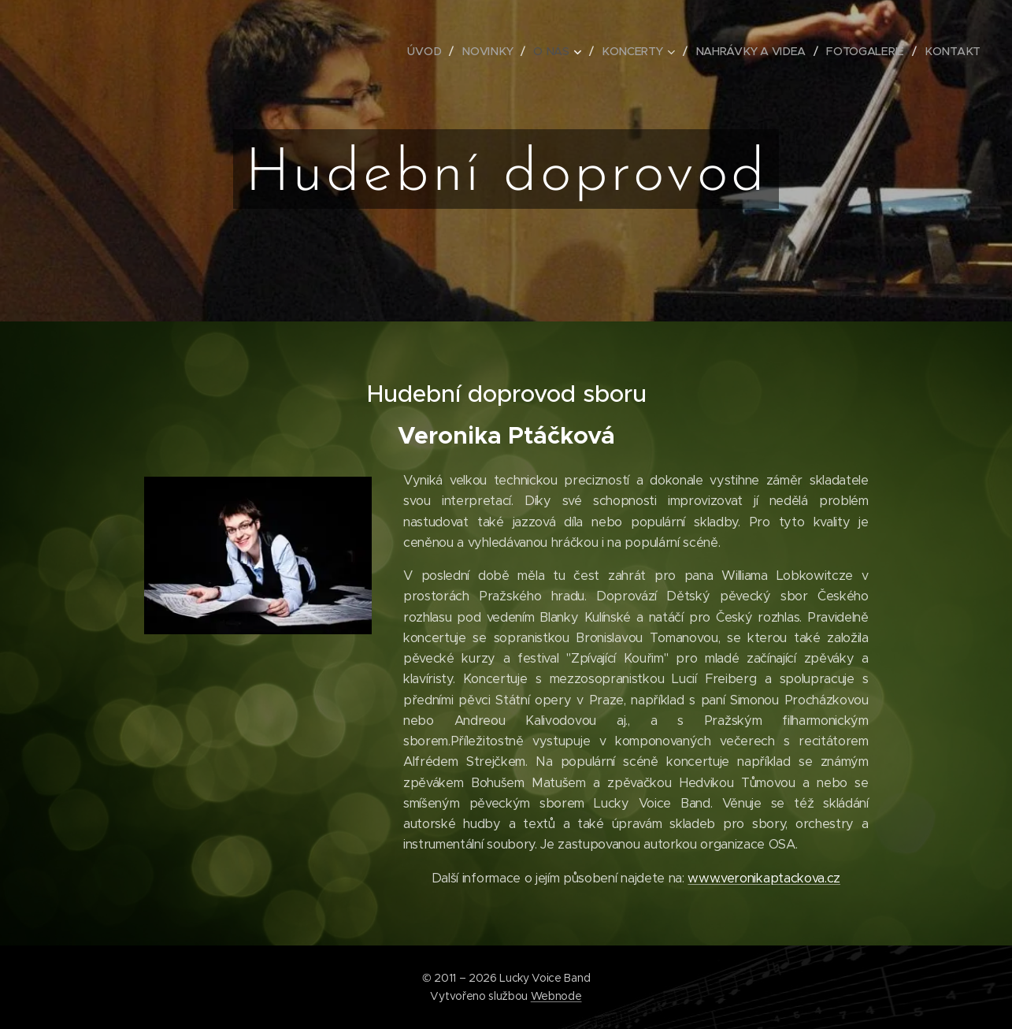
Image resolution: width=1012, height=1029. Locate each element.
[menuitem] (431, 51)
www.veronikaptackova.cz (764, 878)
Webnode (556, 996)
